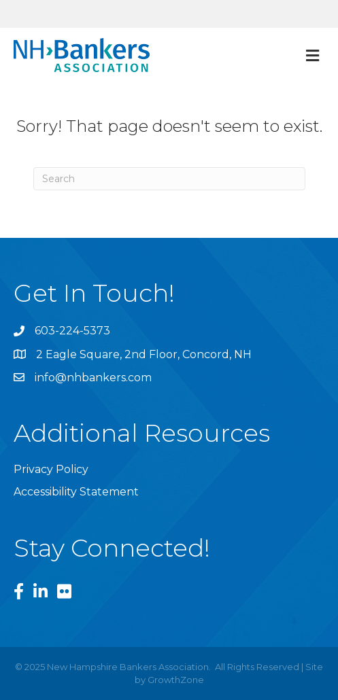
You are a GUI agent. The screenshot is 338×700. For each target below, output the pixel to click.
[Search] (169, 178)
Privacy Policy (51, 469)
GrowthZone (176, 679)
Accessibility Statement (76, 491)
